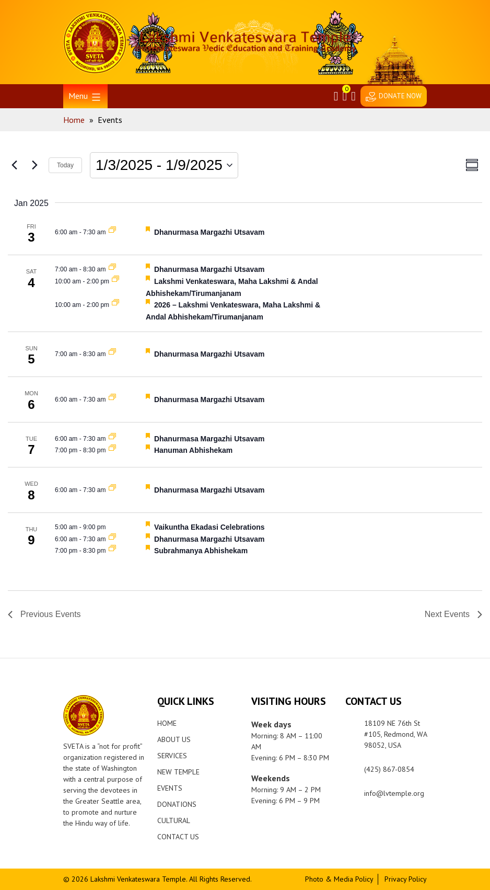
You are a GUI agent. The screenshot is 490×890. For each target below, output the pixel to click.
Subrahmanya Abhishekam (201, 550)
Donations (176, 804)
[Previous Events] (14, 165)
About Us (174, 739)
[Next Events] (34, 165)
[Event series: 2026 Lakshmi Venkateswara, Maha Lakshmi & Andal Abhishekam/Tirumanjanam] (115, 281)
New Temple (178, 772)
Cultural (173, 820)
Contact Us (178, 836)
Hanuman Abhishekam (193, 450)
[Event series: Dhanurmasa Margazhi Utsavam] (112, 232)
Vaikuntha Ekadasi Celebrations (209, 527)
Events (169, 788)
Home (167, 723)
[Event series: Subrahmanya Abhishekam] (112, 550)
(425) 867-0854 (389, 769)
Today (65, 165)
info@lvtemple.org (394, 793)
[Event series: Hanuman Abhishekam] (112, 450)
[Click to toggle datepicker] (164, 165)
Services (172, 755)
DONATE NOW (400, 96)
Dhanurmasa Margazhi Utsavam (209, 232)
